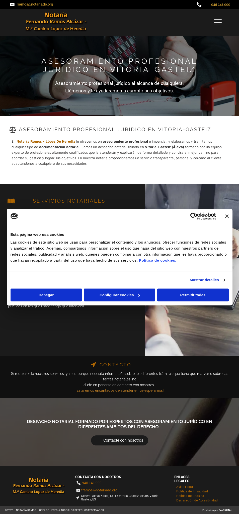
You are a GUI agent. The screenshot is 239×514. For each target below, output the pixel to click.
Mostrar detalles (204, 280)
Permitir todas (193, 295)
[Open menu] (218, 22)
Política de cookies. (157, 260)
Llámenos (75, 91)
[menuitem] (185, 486)
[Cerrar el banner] (227, 216)
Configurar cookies (120, 295)
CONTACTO (116, 364)
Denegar (46, 295)
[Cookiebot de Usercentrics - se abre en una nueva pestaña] (194, 216)
